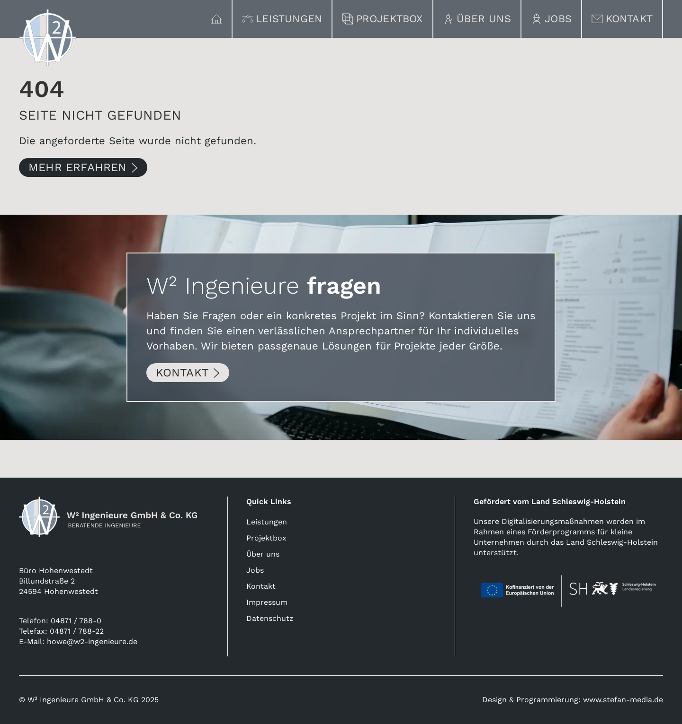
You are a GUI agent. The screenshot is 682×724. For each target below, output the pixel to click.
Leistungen (266, 521)
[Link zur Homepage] (47, 37)
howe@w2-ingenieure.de (92, 641)
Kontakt (622, 19)
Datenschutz (270, 618)
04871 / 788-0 (76, 620)
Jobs (551, 19)
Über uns (477, 19)
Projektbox (382, 19)
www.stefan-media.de (623, 699)
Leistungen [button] (282, 19)
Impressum (266, 602)
